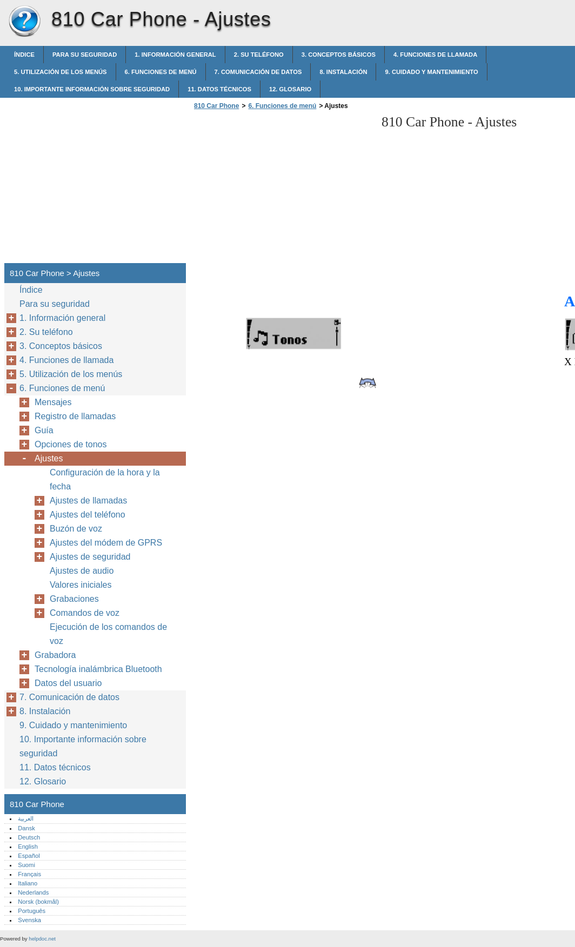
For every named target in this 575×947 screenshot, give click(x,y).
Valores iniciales (80, 584)
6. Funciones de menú (161, 72)
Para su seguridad (84, 54)
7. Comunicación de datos (258, 72)
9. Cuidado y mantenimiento (431, 72)
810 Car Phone (24, 21)
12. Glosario (290, 89)
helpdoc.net (42, 939)
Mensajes (53, 402)
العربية (26, 818)
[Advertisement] (282, 189)
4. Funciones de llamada (435, 54)
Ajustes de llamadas (88, 500)
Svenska (29, 920)
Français (29, 874)
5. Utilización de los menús (60, 72)
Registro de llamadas (75, 416)
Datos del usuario (68, 683)
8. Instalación (343, 72)
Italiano (27, 883)
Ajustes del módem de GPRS (106, 542)
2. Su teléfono (259, 54)
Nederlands (33, 892)
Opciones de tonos (70, 444)
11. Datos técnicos (219, 89)
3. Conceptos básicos (339, 54)
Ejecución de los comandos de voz (108, 634)
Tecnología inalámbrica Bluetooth (98, 669)
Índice (24, 54)
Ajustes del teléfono (87, 514)
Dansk (26, 828)
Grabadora (55, 655)
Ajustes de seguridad (90, 556)
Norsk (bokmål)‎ (38, 901)
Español (28, 855)
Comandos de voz (84, 612)
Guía (44, 430)
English (28, 846)
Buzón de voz (76, 528)
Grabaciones (74, 598)
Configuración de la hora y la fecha (105, 479)
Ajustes (49, 458)
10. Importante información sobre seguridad (92, 89)
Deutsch (29, 837)
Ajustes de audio (81, 570)
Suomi (26, 865)
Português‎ (31, 911)
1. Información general (175, 54)
